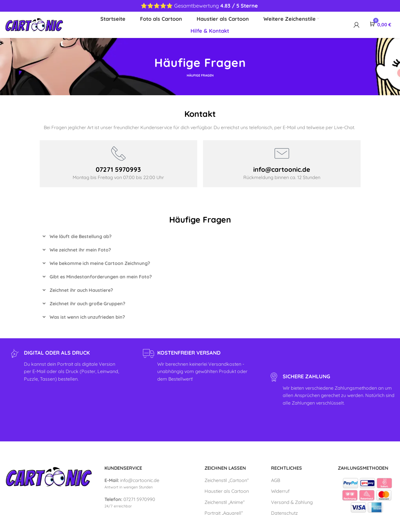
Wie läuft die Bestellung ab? (80, 236)
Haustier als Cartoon (227, 491)
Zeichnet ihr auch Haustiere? (81, 290)
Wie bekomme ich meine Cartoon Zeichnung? (100, 263)
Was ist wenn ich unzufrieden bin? (87, 317)
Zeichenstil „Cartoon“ (227, 480)
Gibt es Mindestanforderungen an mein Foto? (101, 277)
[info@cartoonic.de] (282, 153)
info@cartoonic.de (281, 169)
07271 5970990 (139, 499)
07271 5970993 (118, 169)
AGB (275, 480)
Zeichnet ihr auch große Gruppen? (87, 303)
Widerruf (280, 491)
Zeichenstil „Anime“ (225, 502)
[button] (200, 236)
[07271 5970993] (118, 153)
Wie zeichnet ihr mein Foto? (80, 250)
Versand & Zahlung (292, 502)
